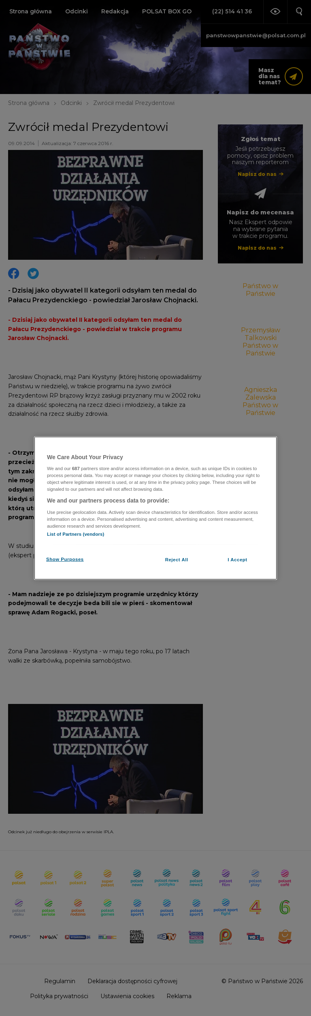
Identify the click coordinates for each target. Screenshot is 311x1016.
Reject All (176, 559)
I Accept (237, 559)
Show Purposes (65, 559)
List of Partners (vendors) (75, 534)
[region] (155, 508)
